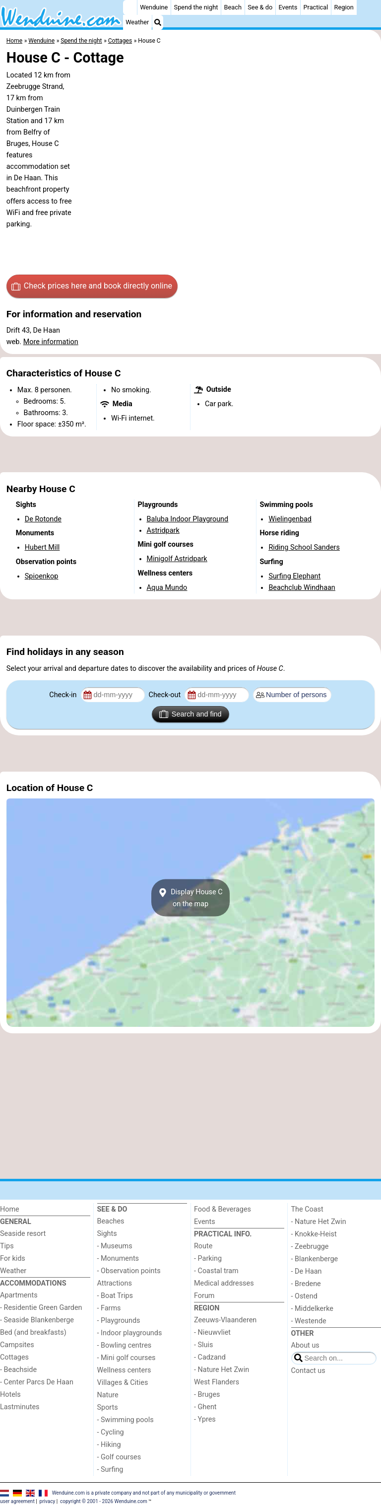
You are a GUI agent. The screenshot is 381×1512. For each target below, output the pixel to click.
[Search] (157, 22)
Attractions (114, 1283)
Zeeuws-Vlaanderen (225, 1320)
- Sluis (203, 1345)
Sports (107, 1407)
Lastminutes (19, 1407)
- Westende (308, 1321)
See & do (260, 7)
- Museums (114, 1246)
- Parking (208, 1258)
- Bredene (306, 1284)
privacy (48, 1501)
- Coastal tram (216, 1271)
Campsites (17, 1345)
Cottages (14, 1357)
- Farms (109, 1308)
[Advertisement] (190, 454)
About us (305, 1345)
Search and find (190, 714)
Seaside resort (23, 1233)
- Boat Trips (115, 1296)
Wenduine (154, 7)
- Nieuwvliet (212, 1332)
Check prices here (91, 286)
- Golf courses (119, 1457)
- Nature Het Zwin (221, 1370)
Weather (137, 22)
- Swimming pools (125, 1420)
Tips (7, 1246)
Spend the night (196, 7)
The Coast (307, 1209)
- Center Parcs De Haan (36, 1382)
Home (9, 1209)
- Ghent (205, 1407)
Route (203, 1246)
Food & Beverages (222, 1209)
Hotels (10, 1394)
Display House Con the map (190, 898)
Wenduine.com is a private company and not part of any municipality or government (144, 1493)
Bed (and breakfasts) (33, 1332)
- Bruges (207, 1394)
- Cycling (110, 1432)
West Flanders (216, 1382)
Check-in (63, 695)
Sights (107, 1233)
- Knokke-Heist (314, 1234)
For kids (12, 1258)
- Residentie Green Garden (41, 1307)
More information (50, 342)
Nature (108, 1395)
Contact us (308, 1371)
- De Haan (306, 1271)
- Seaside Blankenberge (37, 1320)
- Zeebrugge (310, 1246)
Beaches (111, 1221)
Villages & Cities (122, 1382)
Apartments (19, 1295)
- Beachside (18, 1370)
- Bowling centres (124, 1345)
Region (344, 7)
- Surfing (110, 1469)
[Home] (130, 7)
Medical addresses (224, 1283)
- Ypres (205, 1419)
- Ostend (304, 1296)
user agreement (17, 1501)
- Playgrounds (118, 1320)
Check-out (166, 695)
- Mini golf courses (126, 1358)
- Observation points (129, 1271)
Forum (204, 1296)
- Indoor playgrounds (129, 1333)
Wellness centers (124, 1370)
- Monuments (118, 1258)
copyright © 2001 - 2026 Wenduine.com (103, 1501)
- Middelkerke (312, 1308)
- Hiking (109, 1444)
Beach (233, 7)
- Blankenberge (314, 1259)
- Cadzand (210, 1357)
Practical (316, 7)
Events (287, 7)
